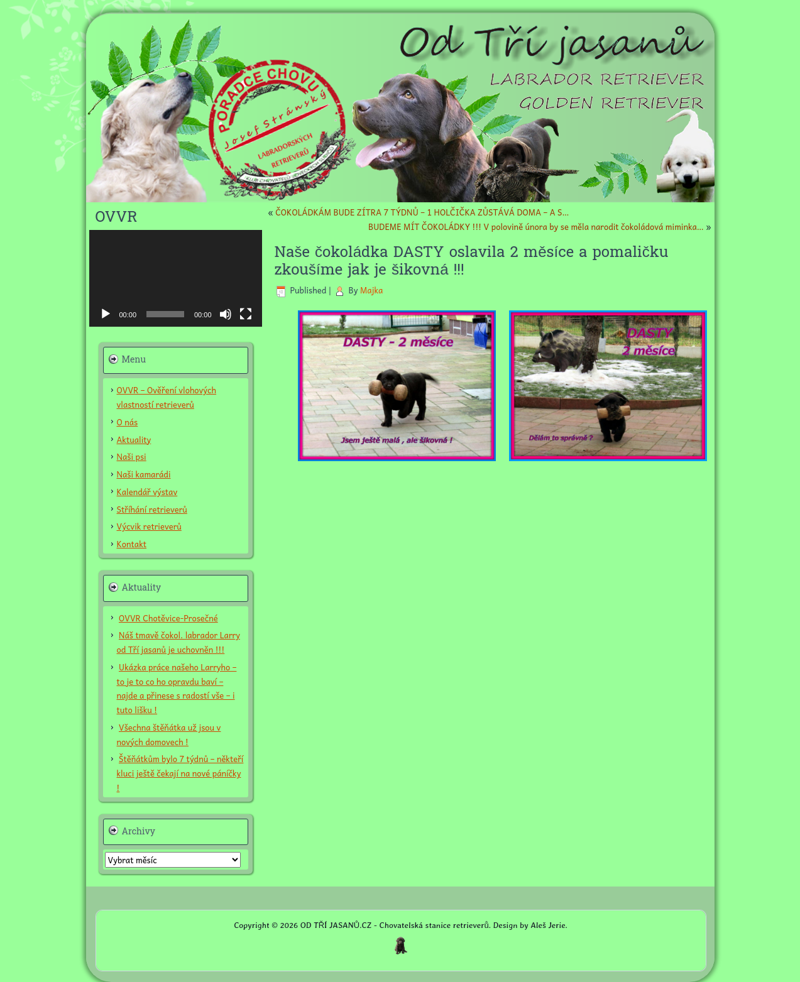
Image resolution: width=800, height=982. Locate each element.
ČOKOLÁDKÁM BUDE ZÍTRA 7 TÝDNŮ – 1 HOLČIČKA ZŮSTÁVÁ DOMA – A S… (422, 212)
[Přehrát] (105, 314)
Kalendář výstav (147, 491)
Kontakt (132, 543)
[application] (175, 278)
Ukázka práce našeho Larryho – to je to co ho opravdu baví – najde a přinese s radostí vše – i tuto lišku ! (177, 688)
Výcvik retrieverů (149, 526)
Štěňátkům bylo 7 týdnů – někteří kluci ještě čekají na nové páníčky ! (180, 773)
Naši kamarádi (144, 474)
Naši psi (131, 456)
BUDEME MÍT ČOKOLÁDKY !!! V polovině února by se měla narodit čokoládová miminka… (536, 226)
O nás (127, 421)
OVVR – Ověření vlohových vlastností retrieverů (167, 397)
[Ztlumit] (225, 314)
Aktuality (134, 439)
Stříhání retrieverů (152, 509)
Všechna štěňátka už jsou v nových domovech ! (169, 734)
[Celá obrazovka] (245, 314)
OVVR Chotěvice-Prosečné (168, 618)
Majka (371, 290)
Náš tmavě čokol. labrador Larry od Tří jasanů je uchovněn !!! (178, 642)
